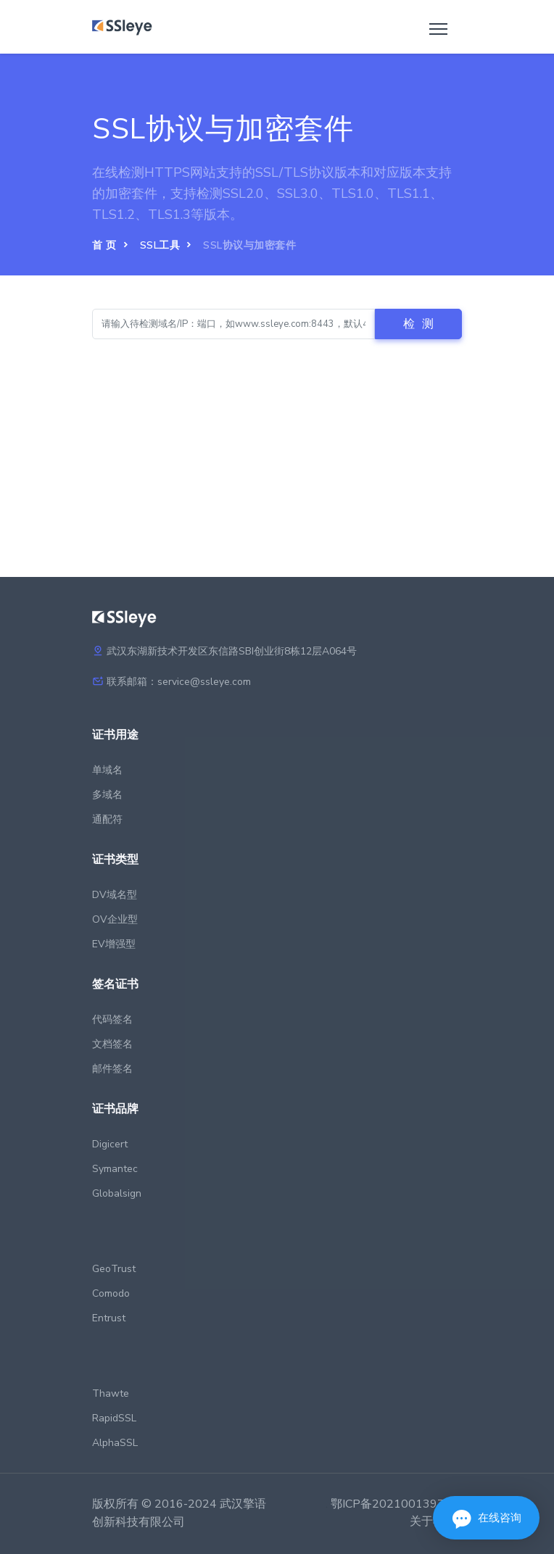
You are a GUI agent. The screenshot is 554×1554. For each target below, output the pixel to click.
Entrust (108, 1318)
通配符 (107, 819)
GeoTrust (114, 1269)
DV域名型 (114, 895)
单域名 (107, 770)
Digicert (110, 1144)
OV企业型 (115, 919)
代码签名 (112, 1019)
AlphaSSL (115, 1443)
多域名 (107, 795)
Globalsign (116, 1193)
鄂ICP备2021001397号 (393, 1504)
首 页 (104, 245)
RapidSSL (114, 1418)
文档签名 (112, 1044)
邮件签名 (112, 1069)
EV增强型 (114, 944)
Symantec (115, 1169)
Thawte (110, 1393)
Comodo (111, 1293)
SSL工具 (160, 245)
